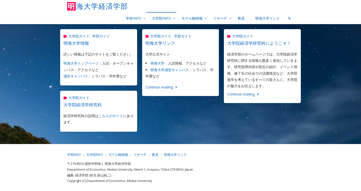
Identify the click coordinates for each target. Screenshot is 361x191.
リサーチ (139, 155)
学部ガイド (101, 36)
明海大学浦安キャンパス (169, 69)
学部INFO (74, 155)
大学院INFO (94, 155)
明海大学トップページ (81, 63)
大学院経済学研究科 (82, 105)
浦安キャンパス (75, 76)
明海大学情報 (76, 43)
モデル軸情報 (118, 155)
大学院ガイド (78, 36)
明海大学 (157, 63)
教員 (155, 155)
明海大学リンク (160, 43)
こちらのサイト (111, 115)
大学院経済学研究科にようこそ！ (259, 43)
